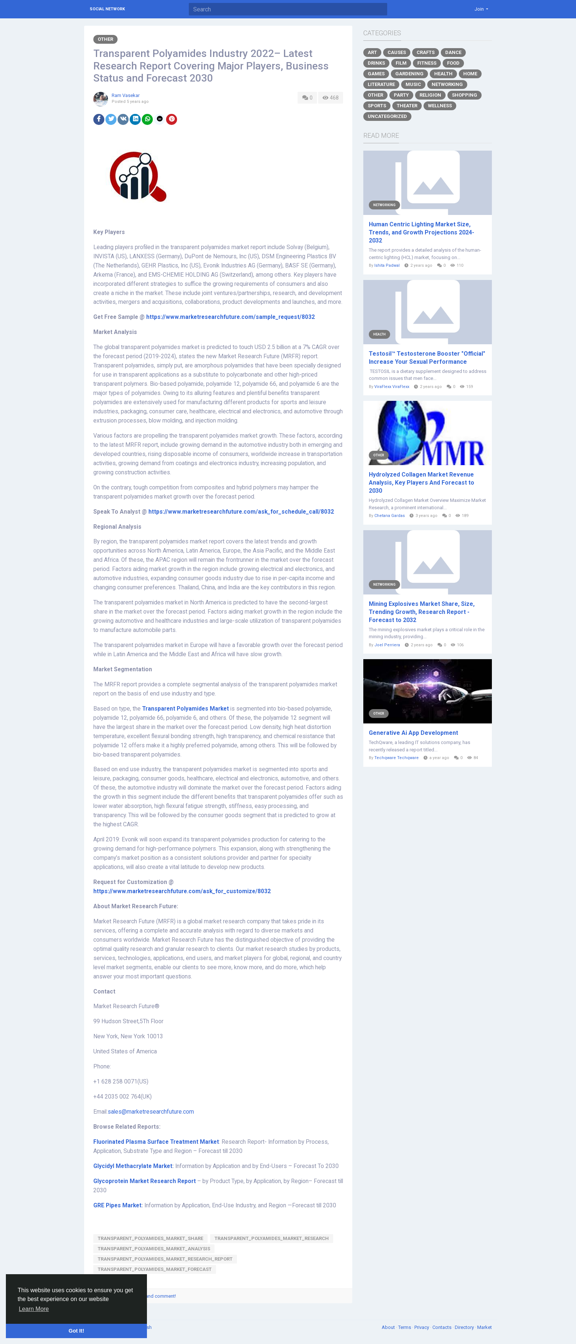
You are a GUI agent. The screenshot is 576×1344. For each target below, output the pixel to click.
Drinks (376, 63)
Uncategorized (387, 116)
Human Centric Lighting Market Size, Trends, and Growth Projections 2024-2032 (421, 232)
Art (372, 52)
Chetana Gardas (389, 515)
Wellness (440, 105)
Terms (405, 1327)
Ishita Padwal (387, 265)
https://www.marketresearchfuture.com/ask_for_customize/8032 (182, 891)
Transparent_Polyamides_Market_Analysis (154, 1248)
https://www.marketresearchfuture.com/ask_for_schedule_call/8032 (241, 512)
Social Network (107, 9)
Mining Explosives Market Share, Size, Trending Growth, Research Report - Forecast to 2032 (422, 612)
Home (470, 73)
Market (484, 1327)
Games (376, 73)
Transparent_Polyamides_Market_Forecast (155, 1269)
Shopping (464, 95)
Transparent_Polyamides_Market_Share (150, 1238)
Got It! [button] (76, 1331)
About (389, 1327)
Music (413, 84)
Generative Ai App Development (413, 732)
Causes (397, 52)
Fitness (426, 63)
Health (443, 73)
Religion (430, 95)
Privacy (422, 1327)
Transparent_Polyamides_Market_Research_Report (165, 1259)
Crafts (426, 52)
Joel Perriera (387, 645)
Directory (465, 1327)
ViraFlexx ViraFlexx (391, 386)
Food (453, 63)
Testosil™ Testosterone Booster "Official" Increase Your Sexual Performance (427, 357)
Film (401, 63)
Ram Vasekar (126, 95)
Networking (447, 84)
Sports (377, 105)
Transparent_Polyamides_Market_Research (272, 1238)
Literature (381, 84)
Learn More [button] (34, 1309)
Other (105, 39)
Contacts (442, 1327)
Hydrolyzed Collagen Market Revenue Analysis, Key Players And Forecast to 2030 (421, 482)
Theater (407, 105)
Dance (453, 52)
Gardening (409, 73)
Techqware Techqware (396, 757)
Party (401, 95)
